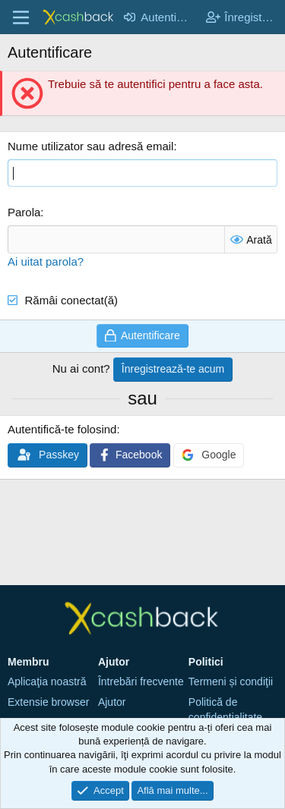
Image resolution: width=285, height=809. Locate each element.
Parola (24, 212)
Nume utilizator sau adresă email (90, 146)
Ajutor (112, 702)
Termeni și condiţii (230, 681)
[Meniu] (21, 17)
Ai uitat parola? (46, 261)
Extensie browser (48, 702)
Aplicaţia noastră (47, 681)
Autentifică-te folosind (62, 429)
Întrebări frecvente (141, 681)
